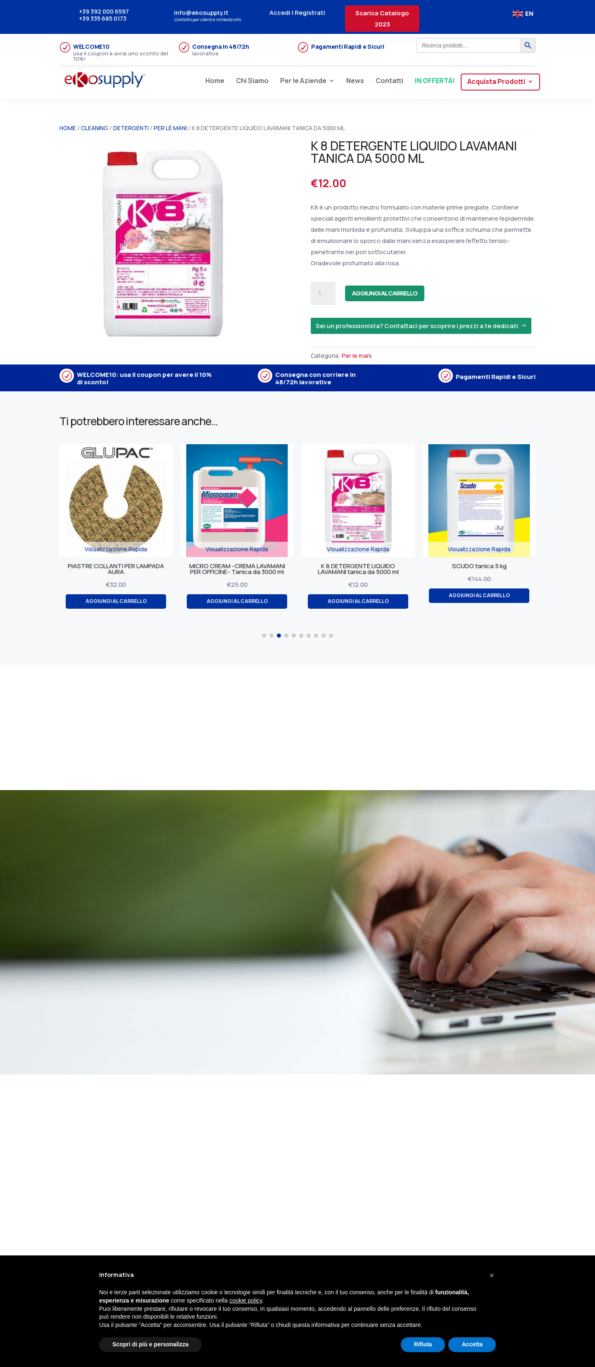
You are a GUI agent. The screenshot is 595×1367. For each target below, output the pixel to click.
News (355, 81)
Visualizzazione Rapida (131, 549)
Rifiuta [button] (423, 1344)
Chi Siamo (252, 81)
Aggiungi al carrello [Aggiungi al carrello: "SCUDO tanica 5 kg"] (494, 596)
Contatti (389, 81)
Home (214, 81)
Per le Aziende (303, 81)
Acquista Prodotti (496, 82)
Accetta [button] (472, 1344)
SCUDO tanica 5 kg (494, 566)
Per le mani (170, 128)
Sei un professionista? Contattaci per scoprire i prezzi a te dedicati (417, 326)
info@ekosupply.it (201, 12)
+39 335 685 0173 (102, 18)
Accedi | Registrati (297, 12)
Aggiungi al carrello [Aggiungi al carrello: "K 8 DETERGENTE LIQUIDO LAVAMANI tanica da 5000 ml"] (373, 602)
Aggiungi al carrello (404, 293)
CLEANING (94, 128)
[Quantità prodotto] (323, 293)
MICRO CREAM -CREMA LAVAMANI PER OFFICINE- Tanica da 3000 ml (252, 569)
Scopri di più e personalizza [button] (150, 1344)
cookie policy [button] (245, 1300)
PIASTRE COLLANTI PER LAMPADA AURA (131, 569)
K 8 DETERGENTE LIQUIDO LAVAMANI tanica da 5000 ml (373, 569)
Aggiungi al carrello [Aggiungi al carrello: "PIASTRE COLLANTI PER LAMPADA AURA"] (131, 602)
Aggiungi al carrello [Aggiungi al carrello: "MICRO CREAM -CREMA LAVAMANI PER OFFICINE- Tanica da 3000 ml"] (252, 602)
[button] (264, 635)
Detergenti (131, 128)
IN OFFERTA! (435, 81)
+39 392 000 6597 (104, 11)
